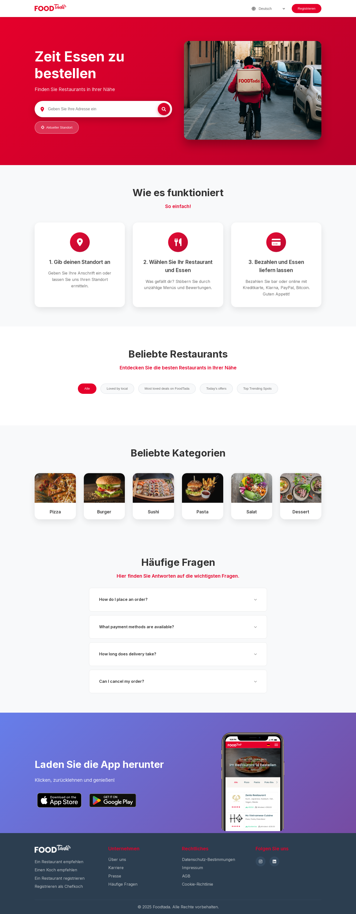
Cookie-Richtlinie (197, 884)
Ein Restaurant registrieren (60, 878)
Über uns (117, 859)
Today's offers (216, 388)
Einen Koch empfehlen (56, 869)
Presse (114, 876)
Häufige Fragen (122, 884)
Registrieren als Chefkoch (59, 886)
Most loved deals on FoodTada (167, 388)
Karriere (116, 867)
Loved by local (117, 388)
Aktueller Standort (56, 127)
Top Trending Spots (257, 388)
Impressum (192, 867)
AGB (186, 876)
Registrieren (306, 8)
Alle (87, 388)
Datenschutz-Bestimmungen (208, 859)
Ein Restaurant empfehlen (59, 861)
